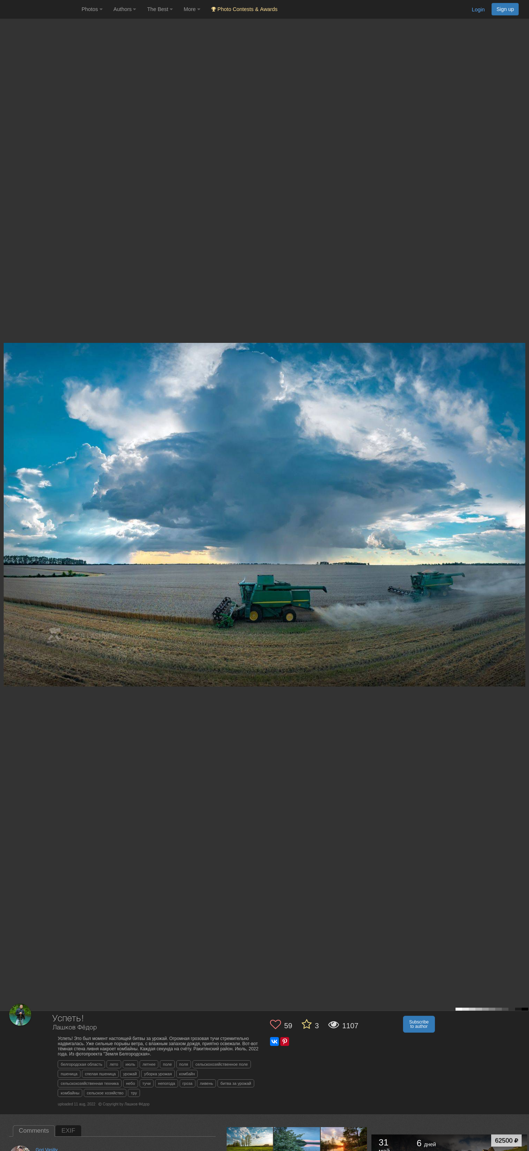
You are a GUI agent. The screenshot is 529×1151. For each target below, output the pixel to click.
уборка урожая (158, 1074)
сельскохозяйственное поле (221, 1064)
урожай (130, 1074)
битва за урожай (235, 1083)
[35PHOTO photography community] (40, 9)
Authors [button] (125, 9)
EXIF (68, 1130)
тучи (147, 1083)
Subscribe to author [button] (419, 1024)
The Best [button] (160, 9)
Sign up (505, 9)
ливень (206, 1083)
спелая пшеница (100, 1074)
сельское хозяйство (105, 1093)
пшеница (69, 1074)
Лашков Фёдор (75, 1027)
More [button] (192, 9)
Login (478, 9)
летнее (149, 1064)
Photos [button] (92, 9)
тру (134, 1093)
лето (113, 1064)
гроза (187, 1083)
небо (130, 1083)
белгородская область (81, 1064)
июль (130, 1064)
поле (167, 1064)
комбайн (187, 1074)
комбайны (70, 1093)
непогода (166, 1083)
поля (183, 1064)
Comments (34, 1130)
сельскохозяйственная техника (90, 1083)
